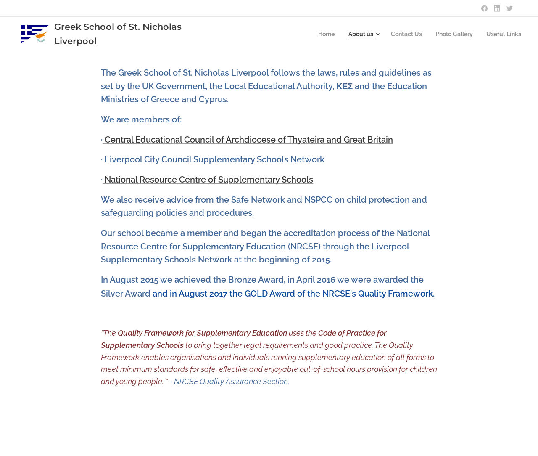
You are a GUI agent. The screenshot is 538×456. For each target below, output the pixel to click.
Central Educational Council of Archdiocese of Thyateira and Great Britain (248, 140)
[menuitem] (317, 34)
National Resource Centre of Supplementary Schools (208, 180)
